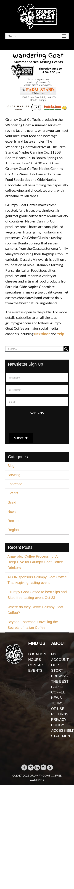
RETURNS (59, 714)
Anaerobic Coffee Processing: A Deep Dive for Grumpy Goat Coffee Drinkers (35, 562)
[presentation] (33, 422)
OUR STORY (57, 668)
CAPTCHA (37, 412)
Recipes (13, 521)
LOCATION (37, 654)
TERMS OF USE (57, 706)
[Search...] (34, 348)
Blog (11, 466)
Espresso (14, 484)
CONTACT (36, 665)
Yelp (60, 334)
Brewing (13, 475)
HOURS (34, 660)
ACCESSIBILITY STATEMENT (60, 733)
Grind (11, 502)
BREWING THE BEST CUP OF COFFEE (59, 684)
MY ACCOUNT (60, 657)
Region (13, 530)
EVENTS (35, 670)
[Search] (66, 348)
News (11, 511)
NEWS (56, 698)
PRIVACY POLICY (58, 722)
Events (12, 493)
